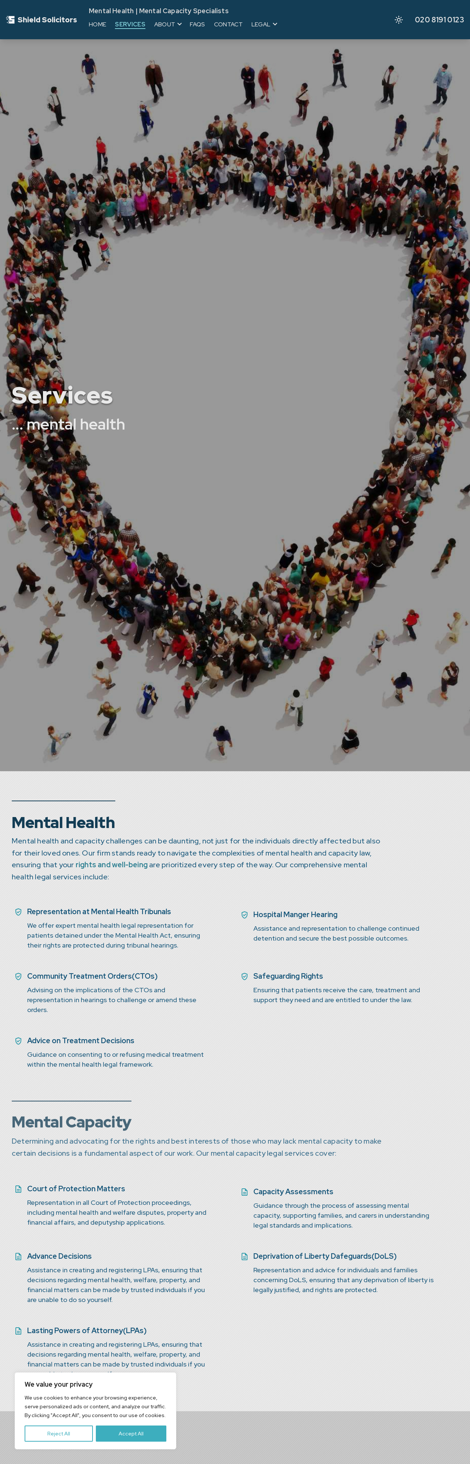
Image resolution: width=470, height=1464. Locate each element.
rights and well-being (112, 864)
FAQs (197, 24)
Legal (261, 24)
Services (130, 24)
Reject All (58, 1433)
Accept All (131, 1433)
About (165, 24)
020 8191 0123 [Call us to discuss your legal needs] (439, 20)
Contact (228, 24)
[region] (95, 1410)
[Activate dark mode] (398, 19)
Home (97, 24)
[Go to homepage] (41, 19)
